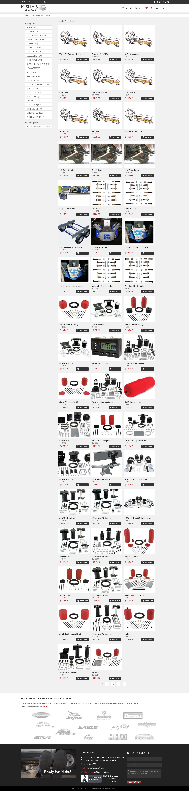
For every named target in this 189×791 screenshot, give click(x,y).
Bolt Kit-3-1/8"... (98, 208)
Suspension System (67, 208)
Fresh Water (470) (34, 109)
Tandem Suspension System (136, 247)
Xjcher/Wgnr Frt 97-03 (68, 402)
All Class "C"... (97, 131)
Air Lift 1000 (64, 595)
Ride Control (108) (35, 52)
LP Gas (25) (31, 72)
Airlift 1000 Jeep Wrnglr (134, 595)
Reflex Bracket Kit (99, 93)
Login (73, 788)
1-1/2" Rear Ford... (132, 170)
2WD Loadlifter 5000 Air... (135, 363)
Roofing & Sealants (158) (38, 84)
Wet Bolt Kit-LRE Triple (134, 286)
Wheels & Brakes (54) (36, 117)
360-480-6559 (90, 764)
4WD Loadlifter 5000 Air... (102, 402)
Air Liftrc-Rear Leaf (67, 518)
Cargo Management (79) (38, 64)
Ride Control (45, 15)
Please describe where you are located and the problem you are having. (144, 773)
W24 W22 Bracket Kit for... (70, 54)
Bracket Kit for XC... (100, 54)
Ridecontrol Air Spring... (101, 479)
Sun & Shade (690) (34, 60)
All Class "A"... (64, 131)
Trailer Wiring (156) (35, 40)
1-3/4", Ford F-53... (66, 170)
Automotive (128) (35, 113)
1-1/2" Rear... (97, 170)
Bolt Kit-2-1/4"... (131, 208)
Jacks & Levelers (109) (36, 35)
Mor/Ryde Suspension (101, 247)
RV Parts (148, 8)
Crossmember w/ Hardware (70, 247)
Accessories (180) (34, 56)
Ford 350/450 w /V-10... (134, 131)
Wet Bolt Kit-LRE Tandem (102, 286)
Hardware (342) (34, 76)
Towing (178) (32, 31)
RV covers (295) (33, 68)
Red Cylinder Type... (133, 402)
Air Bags (128, 634)
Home (124, 8)
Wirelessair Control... (100, 363)
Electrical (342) (34, 93)
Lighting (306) (33, 88)
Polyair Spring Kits (132, 556)
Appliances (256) (34, 101)
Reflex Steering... (132, 54)
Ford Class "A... (65, 93)
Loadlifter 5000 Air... (100, 324)
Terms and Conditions (110, 788)
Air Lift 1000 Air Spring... (69, 324)
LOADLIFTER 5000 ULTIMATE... (138, 479)
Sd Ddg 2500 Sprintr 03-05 (135, 440)
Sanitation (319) (34, 105)
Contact (160, 8)
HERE (45, 706)
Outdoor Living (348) (36, 48)
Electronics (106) (34, 97)
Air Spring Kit (64, 556)
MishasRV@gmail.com (95, 768)
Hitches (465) (32, 27)
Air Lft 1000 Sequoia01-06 (70, 634)
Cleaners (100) (33, 80)
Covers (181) (32, 44)
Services (135, 8)
